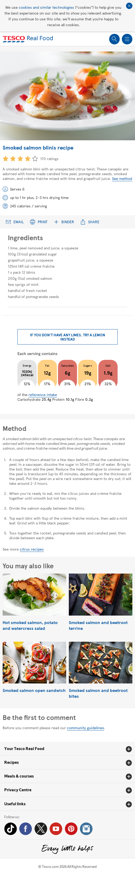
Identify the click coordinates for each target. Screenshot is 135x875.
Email (15, 222)
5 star (35, 158)
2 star (13, 158)
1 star (5, 158)
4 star (27, 158)
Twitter (41, 828)
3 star (20, 158)
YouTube (56, 828)
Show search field (114, 39)
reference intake (42, 394)
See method (122, 178)
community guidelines (85, 727)
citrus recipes (32, 549)
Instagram (86, 828)
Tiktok (10, 828)
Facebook (25, 828)
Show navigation (127, 39)
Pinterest (71, 828)
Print (38, 222)
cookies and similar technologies (46, 7)
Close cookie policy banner (129, 6)
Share (89, 222)
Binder (64, 222)
